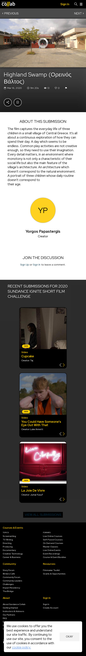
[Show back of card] (62, 365)
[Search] (76, 4)
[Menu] (81, 4)
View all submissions (43, 515)
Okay (69, 636)
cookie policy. (21, 647)
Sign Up (24, 264)
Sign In (36, 264)
